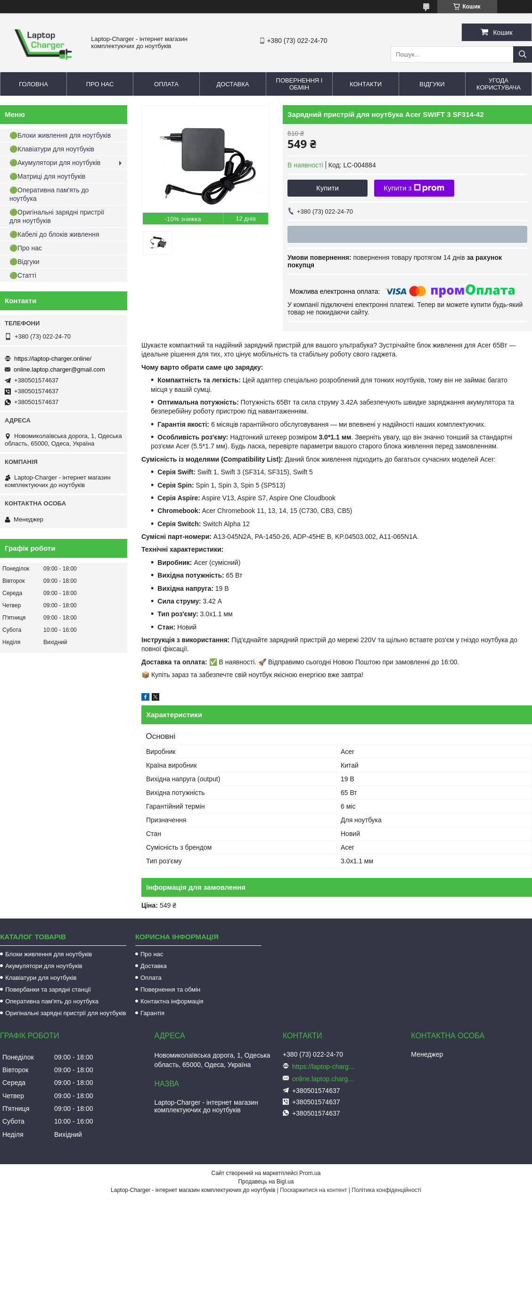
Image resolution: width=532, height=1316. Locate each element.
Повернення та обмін (170, 989)
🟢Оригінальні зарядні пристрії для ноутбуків (56, 216)
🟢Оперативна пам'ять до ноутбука (49, 194)
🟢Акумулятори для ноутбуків (54, 162)
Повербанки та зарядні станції (48, 989)
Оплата (166, 84)
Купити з (414, 188)
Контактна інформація (172, 1001)
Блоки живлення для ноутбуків (48, 954)
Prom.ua (309, 1173)
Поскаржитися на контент (313, 1190)
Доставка (233, 84)
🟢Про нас (25, 248)
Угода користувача (498, 84)
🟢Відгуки (24, 261)
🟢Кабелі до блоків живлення (54, 234)
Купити (327, 188)
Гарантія (152, 1013)
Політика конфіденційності (386, 1190)
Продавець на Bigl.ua (266, 1181)
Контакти (366, 84)
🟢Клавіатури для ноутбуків (51, 149)
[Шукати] (522, 54)
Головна (33, 84)
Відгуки (431, 84)
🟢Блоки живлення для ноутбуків (60, 135)
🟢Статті (22, 275)
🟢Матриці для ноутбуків (47, 176)
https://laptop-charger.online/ (52, 358)
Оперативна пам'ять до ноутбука (51, 1001)
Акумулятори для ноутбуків (43, 965)
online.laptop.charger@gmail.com (59, 369)
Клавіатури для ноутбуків (40, 977)
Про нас (100, 84)
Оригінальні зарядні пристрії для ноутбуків (65, 1013)
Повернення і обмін (299, 84)
